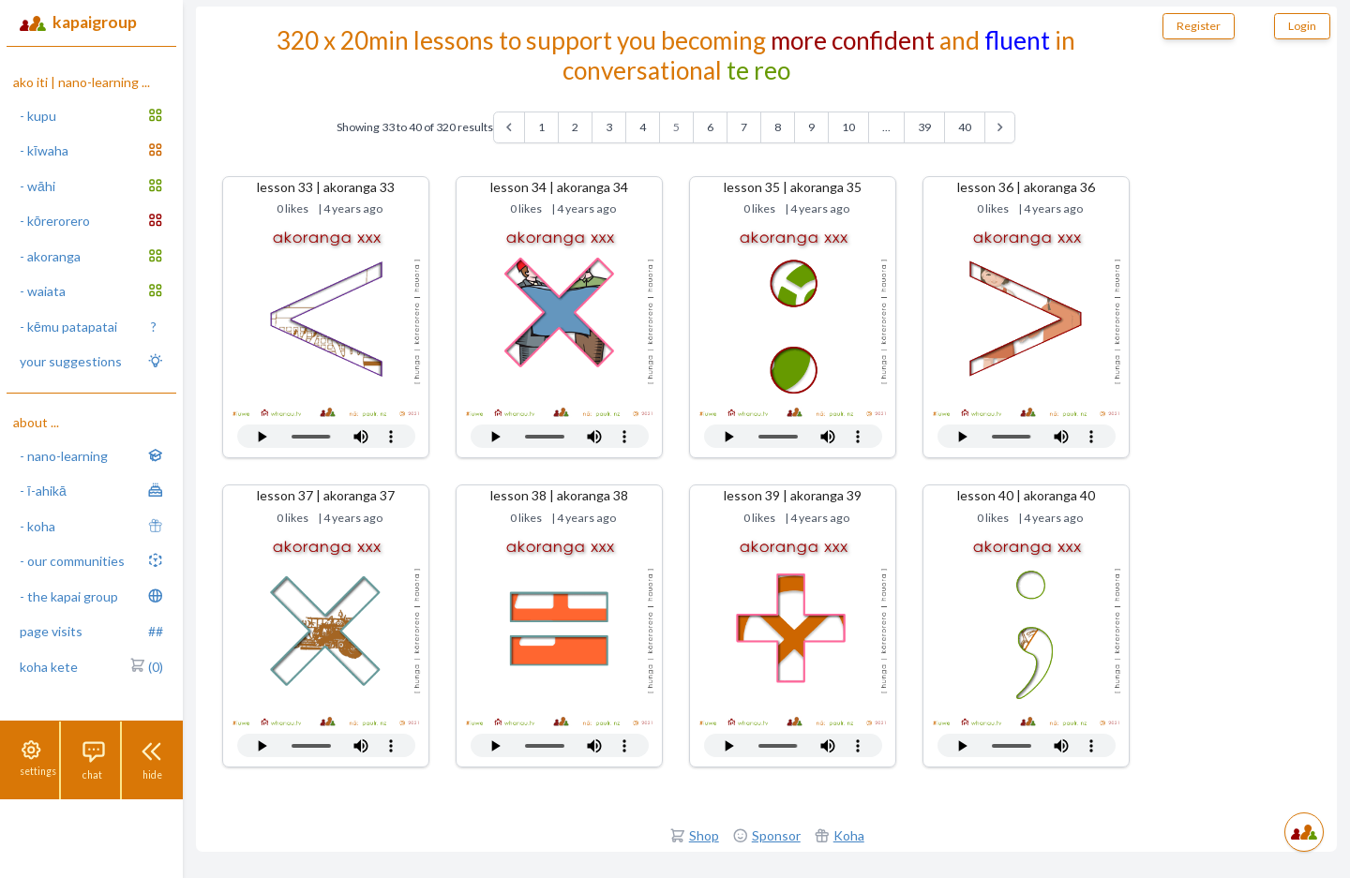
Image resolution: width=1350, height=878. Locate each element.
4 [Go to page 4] (642, 127)
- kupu (91, 115)
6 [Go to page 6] (710, 127)
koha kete (91, 667)
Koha (848, 835)
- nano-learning (91, 455)
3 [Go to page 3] (609, 127)
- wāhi (91, 185)
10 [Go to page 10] (848, 127)
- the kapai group (91, 596)
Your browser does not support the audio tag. (326, 436)
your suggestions (91, 360)
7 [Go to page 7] (744, 127)
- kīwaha (91, 149)
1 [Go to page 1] (541, 127)
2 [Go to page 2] (575, 127)
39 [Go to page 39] (924, 127)
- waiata (91, 290)
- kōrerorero (91, 220)
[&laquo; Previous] (509, 127)
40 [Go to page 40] (964, 127)
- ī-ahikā (91, 490)
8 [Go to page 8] (777, 127)
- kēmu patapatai (88, 327)
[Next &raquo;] (1000, 127)
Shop (704, 835)
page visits (91, 631)
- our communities (91, 560)
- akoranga (91, 255)
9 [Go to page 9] (811, 127)
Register (1199, 26)
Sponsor (776, 835)
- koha (91, 525)
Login (1302, 26)
